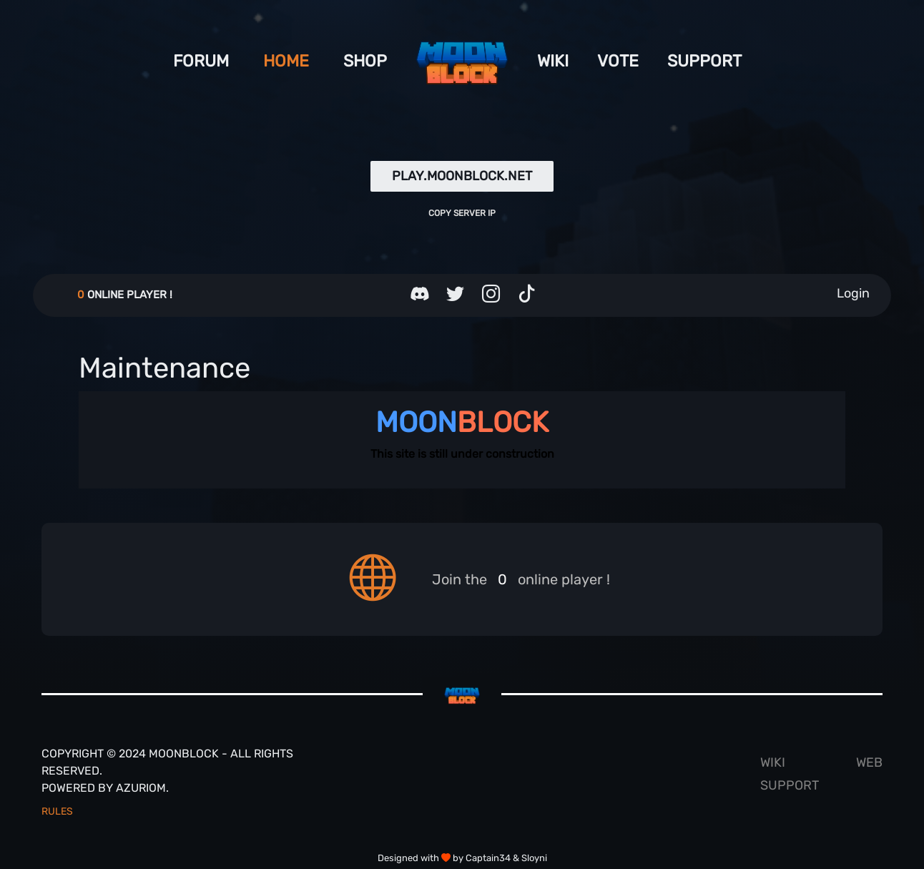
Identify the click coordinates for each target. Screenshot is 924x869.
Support (704, 61)
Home (286, 61)
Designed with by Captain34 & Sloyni (462, 858)
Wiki (553, 61)
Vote (618, 61)
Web (869, 762)
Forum (201, 61)
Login (853, 293)
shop (365, 61)
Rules (57, 811)
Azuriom (141, 788)
